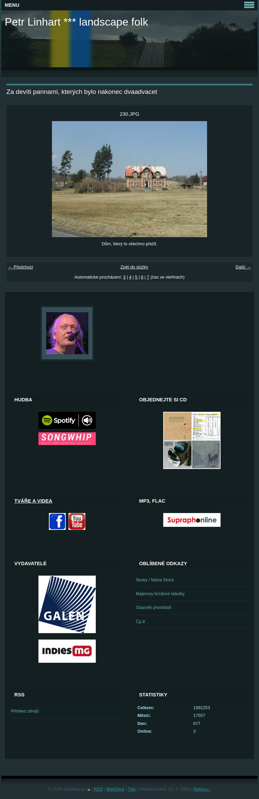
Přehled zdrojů (25, 711)
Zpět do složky (134, 266)
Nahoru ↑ (202, 789)
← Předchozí (20, 266)
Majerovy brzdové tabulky (160, 593)
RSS (98, 789)
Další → (243, 266)
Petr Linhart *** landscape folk (76, 22)
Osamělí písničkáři (153, 607)
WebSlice (115, 789)
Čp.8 (140, 621)
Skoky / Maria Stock (155, 579)
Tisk (132, 789)
